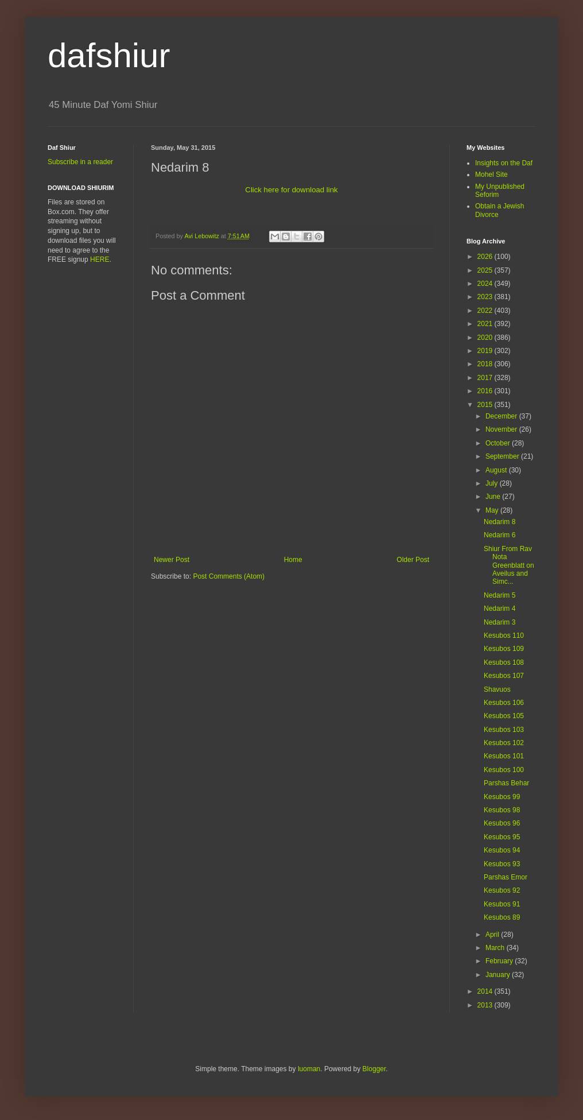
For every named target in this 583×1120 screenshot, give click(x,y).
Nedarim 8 (499, 522)
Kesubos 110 (504, 635)
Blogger (374, 1069)
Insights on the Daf (504, 163)
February (500, 961)
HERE (99, 259)
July (492, 483)
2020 (486, 338)
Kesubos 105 (504, 716)
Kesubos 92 (502, 890)
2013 (486, 1005)
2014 (486, 991)
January (498, 975)
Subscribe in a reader (80, 162)
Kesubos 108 (504, 662)
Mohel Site (491, 174)
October (498, 443)
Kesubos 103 (504, 730)
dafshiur (109, 55)
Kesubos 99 (502, 797)
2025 (486, 270)
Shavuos (497, 689)
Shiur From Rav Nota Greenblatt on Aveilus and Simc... (509, 565)
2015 (486, 405)
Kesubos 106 (504, 703)
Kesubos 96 (502, 823)
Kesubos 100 (504, 770)
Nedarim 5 (499, 595)
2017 (486, 378)
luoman (309, 1069)
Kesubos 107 (504, 676)
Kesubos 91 (502, 904)
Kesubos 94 (502, 850)
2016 (486, 391)
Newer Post (171, 560)
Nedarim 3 (499, 622)
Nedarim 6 (499, 535)
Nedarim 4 (499, 608)
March (496, 948)
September (503, 456)
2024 (486, 284)
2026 (486, 257)
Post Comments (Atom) (229, 576)
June (493, 497)
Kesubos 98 (502, 810)
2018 (486, 364)
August (497, 470)
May (492, 510)
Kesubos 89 (502, 917)
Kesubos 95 (502, 837)
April (493, 935)
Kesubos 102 (504, 743)
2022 (486, 311)
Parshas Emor (505, 877)
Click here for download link (291, 189)
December (502, 416)
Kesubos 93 (502, 864)
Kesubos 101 (504, 756)
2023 (486, 297)
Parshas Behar (506, 783)
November (502, 429)
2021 (486, 324)
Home (293, 560)
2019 (486, 351)
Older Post (413, 560)
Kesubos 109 (504, 649)
